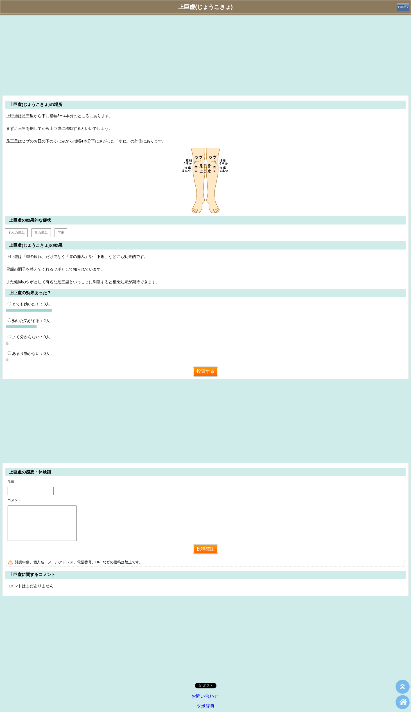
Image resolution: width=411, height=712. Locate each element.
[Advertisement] (205, 54)
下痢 (61, 233)
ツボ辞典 (205, 706)
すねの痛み (16, 233)
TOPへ (403, 7)
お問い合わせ (204, 696)
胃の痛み (41, 233)
